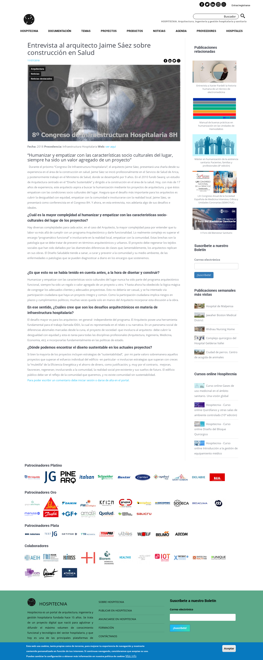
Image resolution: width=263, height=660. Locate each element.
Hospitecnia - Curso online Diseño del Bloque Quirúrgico (212, 429)
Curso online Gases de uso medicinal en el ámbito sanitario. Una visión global (214, 391)
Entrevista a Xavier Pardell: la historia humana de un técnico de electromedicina (216, 89)
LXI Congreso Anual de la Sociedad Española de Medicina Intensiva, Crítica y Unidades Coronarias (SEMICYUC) (216, 199)
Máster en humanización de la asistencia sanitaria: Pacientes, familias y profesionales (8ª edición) (216, 162)
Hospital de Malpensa (219, 306)
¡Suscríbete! (204, 275)
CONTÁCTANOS (108, 636)
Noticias (159, 31)
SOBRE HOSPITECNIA (111, 602)
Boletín (200, 249)
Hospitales (234, 31)
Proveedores (206, 31)
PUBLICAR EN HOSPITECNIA (115, 610)
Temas (86, 31)
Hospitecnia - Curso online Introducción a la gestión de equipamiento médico (216, 448)
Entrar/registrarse (241, 5)
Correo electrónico (207, 259)
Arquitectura (37, 69)
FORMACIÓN (106, 627)
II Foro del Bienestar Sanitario (216, 232)
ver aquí (111, 146)
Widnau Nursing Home (220, 329)
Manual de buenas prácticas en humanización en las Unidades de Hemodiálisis (216, 126)
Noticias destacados (41, 79)
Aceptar (229, 650)
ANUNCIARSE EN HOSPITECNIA (117, 619)
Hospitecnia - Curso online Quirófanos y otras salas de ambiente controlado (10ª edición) (215, 410)
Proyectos (109, 31)
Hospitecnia (29, 31)
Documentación (59, 31)
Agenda (181, 31)
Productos (135, 31)
